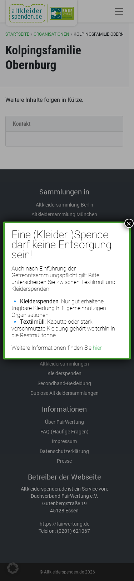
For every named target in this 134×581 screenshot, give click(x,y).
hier (97, 347)
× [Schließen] (128, 223)
